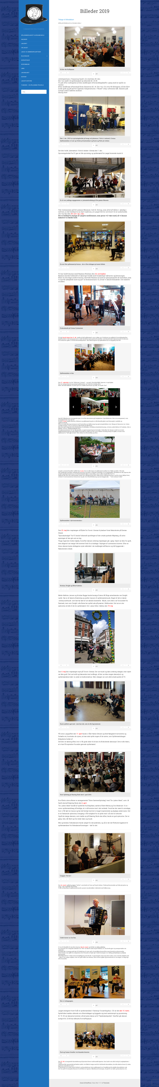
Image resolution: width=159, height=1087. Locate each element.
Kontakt (24, 76)
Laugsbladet (25, 72)
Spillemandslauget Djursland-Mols (32, 35)
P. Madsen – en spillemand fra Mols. (32, 85)
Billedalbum (25, 56)
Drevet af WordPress (85, 1083)
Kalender (24, 39)
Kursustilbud (25, 60)
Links (22, 68)
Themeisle (106, 1083)
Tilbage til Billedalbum (66, 20)
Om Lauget (24, 47)
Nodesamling (25, 64)
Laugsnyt (24, 43)
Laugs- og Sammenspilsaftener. (31, 52)
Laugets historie (26, 81)
